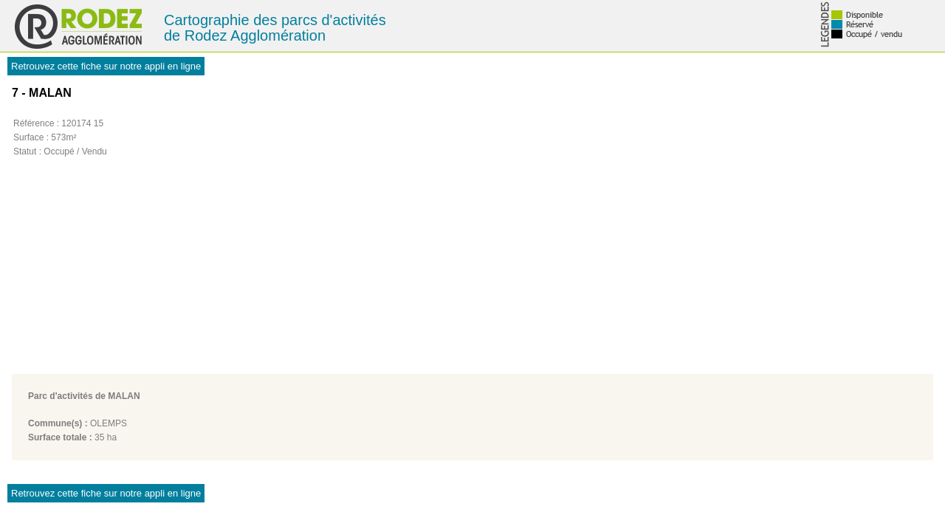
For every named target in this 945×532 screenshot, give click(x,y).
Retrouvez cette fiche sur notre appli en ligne (106, 66)
